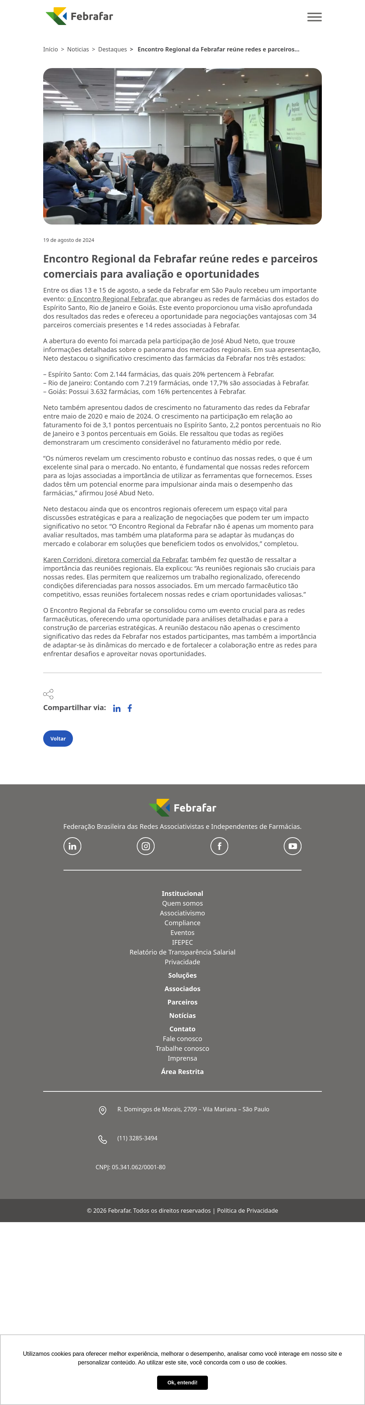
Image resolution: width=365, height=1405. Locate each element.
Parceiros (182, 1002)
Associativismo (182, 913)
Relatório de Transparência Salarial (182, 952)
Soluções (182, 975)
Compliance (182, 922)
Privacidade (182, 961)
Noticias (78, 49)
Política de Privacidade (247, 1211)
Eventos (182, 932)
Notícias (182, 1015)
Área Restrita (182, 1071)
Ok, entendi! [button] (182, 1382)
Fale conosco (182, 1038)
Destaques (112, 49)
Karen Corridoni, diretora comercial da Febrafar (115, 559)
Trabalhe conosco (182, 1048)
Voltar (58, 738)
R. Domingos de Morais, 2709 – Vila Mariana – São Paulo (193, 1109)
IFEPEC (182, 942)
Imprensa (182, 1058)
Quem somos (182, 903)
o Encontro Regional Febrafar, (113, 298)
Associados (183, 988)
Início (50, 49)
